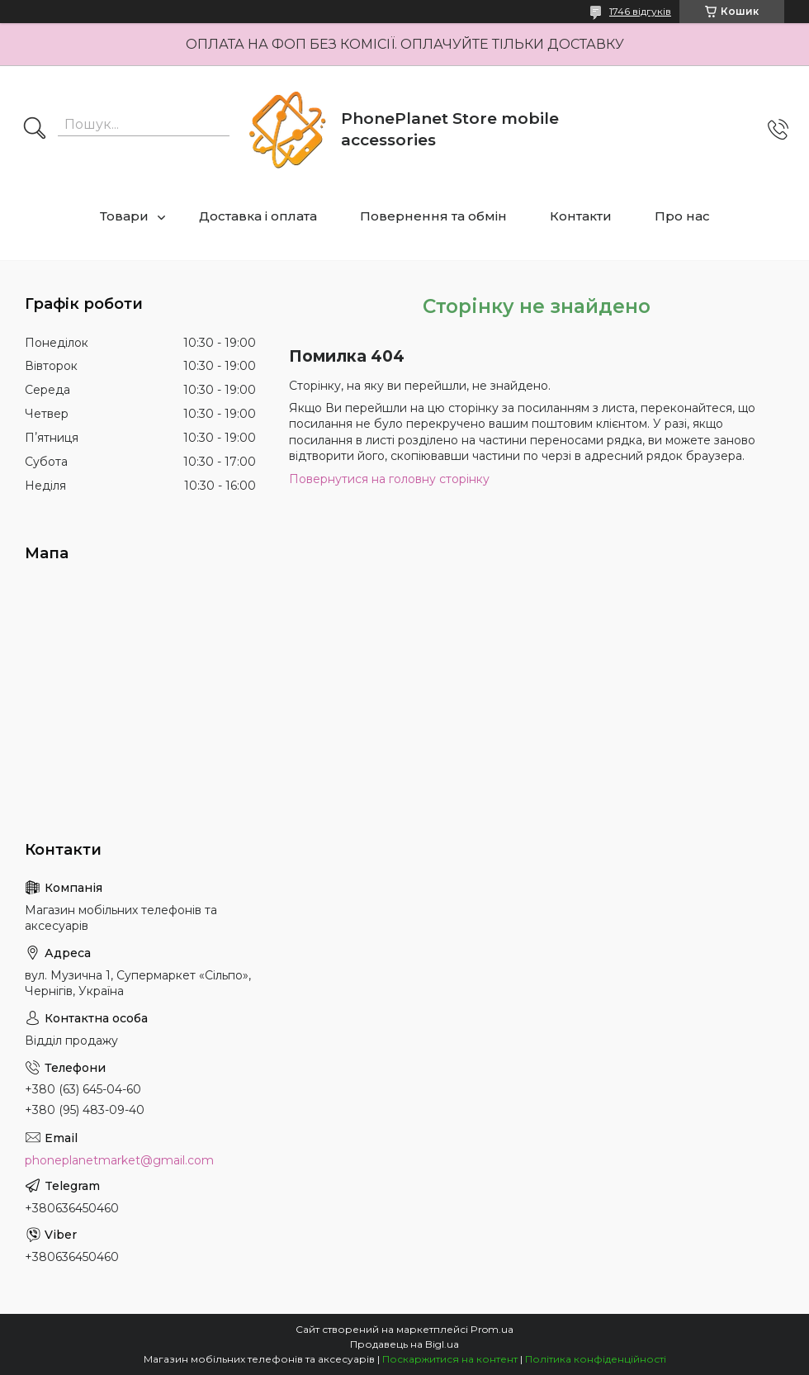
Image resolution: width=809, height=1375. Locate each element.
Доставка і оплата (258, 216)
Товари (124, 216)
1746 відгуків (640, 11)
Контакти (581, 216)
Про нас (682, 216)
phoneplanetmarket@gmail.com (119, 1160)
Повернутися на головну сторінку (389, 479)
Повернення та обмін (433, 216)
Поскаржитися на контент (450, 1359)
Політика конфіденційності (595, 1359)
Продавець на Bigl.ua (404, 1344)
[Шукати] (35, 129)
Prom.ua (492, 1329)
